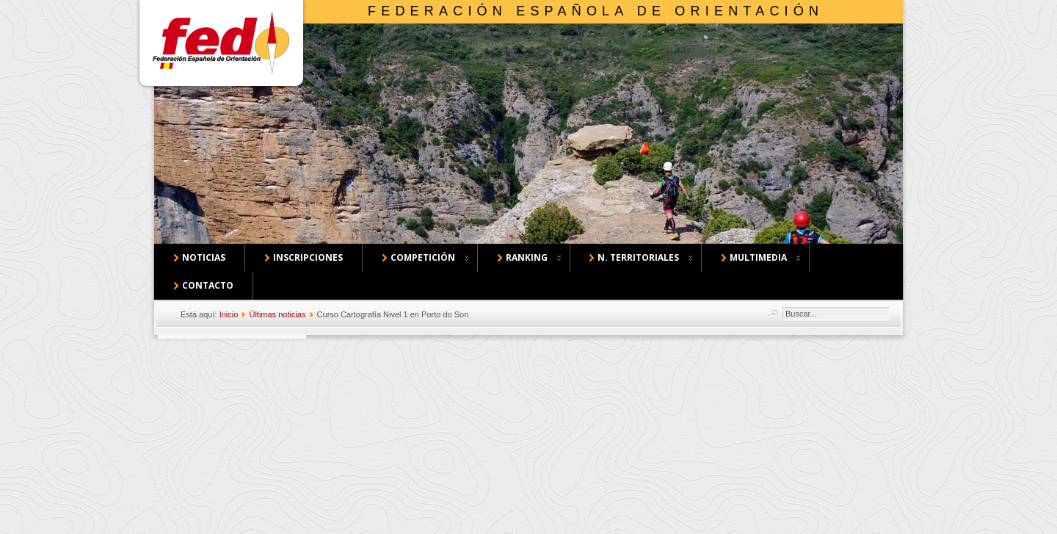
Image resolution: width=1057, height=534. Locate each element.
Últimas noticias (277, 314)
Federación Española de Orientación (596, 11)
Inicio (229, 314)
